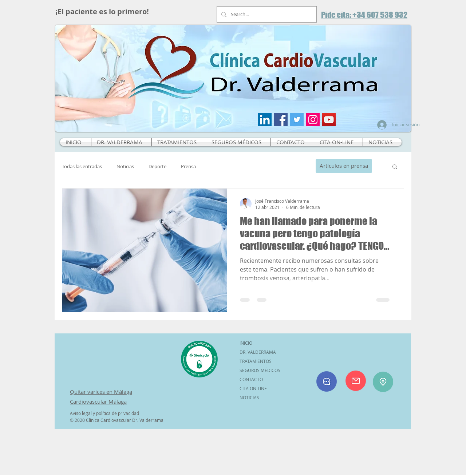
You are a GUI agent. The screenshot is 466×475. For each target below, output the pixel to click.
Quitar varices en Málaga (101, 391)
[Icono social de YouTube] (329, 119)
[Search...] (266, 14)
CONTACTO (251, 379)
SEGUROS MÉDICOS (260, 370)
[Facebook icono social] (281, 119)
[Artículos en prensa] (344, 166)
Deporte (157, 166)
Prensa (188, 166)
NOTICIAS (249, 397)
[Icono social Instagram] (313, 119)
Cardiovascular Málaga (98, 401)
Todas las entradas (82, 166)
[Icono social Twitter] (297, 119)
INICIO (246, 343)
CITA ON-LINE (253, 388)
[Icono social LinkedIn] (265, 119)
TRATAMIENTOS (256, 361)
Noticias (125, 166)
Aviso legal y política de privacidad (104, 413)
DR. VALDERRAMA (258, 352)
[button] (394, 167)
